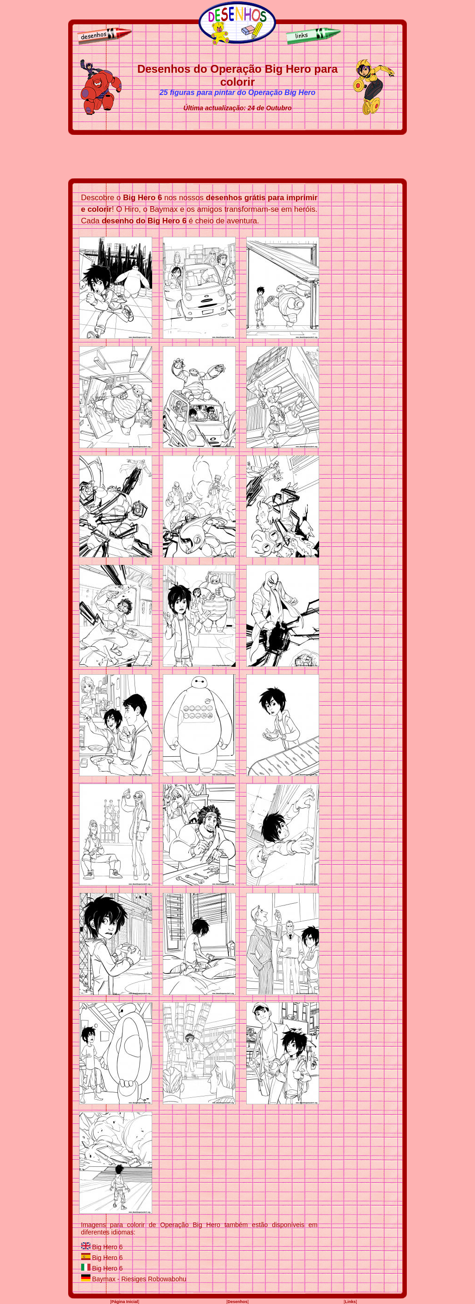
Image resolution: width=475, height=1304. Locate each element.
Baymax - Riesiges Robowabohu (139, 1279)
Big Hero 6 (107, 1247)
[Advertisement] (237, 156)
